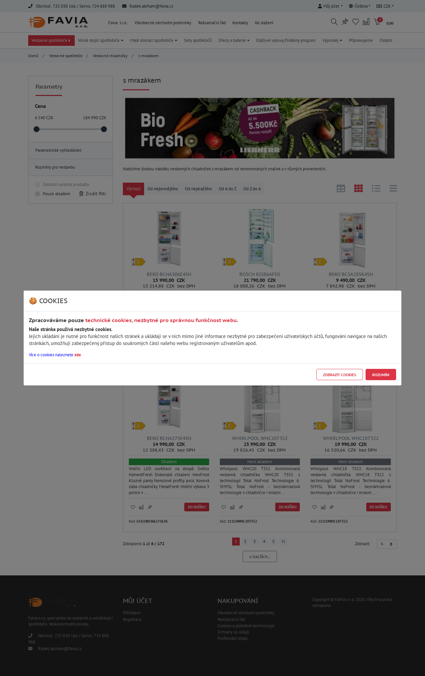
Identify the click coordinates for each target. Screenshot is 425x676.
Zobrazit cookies (339, 374)
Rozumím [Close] (380, 374)
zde (77, 355)
